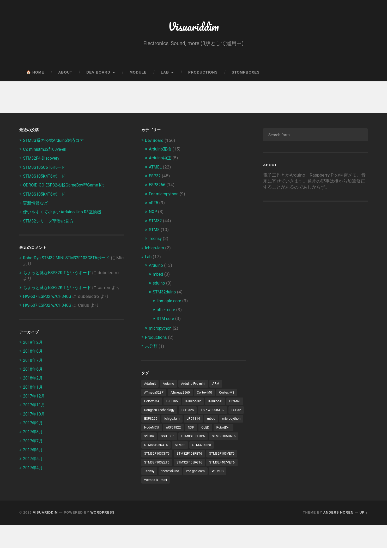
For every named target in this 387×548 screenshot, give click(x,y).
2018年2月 (33, 385)
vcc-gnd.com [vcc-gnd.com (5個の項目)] (181, 494)
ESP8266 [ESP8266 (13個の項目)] (201, 421)
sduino (159, 284)
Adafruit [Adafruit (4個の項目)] (150, 385)
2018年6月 (33, 376)
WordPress (102, 536)
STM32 (156, 222)
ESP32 (155, 177)
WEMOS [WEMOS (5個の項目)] (204, 494)
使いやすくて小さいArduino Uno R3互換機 (65, 213)
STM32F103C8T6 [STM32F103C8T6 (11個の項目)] (158, 467)
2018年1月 (33, 394)
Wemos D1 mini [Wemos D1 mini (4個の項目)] (156, 503)
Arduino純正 (161, 160)
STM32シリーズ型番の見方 (50, 222)
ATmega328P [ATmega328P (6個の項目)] (155, 394)
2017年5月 (33, 465)
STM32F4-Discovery (43, 160)
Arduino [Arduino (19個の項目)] (170, 385)
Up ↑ (363, 536)
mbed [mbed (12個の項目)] (170, 430)
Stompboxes (246, 75)
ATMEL (156, 169)
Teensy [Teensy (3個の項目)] (219, 485)
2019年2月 (33, 349)
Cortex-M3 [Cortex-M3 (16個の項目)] (232, 394)
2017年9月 (33, 430)
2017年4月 (33, 474)
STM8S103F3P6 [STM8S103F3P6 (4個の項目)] (179, 449)
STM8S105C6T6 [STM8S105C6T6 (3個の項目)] (211, 449)
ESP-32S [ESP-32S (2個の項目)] (210, 412)
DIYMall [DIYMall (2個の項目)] (150, 412)
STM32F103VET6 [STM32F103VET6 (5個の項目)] (158, 476)
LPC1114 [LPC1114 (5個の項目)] (151, 430)
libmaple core (170, 302)
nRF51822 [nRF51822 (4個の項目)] (152, 439)
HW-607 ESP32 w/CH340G (49, 303)
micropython (161, 329)
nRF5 (154, 204)
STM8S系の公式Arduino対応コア (55, 142)
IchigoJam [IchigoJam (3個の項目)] (224, 421)
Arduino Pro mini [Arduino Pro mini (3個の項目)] (196, 385)
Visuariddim (193, 27)
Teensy (156, 240)
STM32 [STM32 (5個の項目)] (183, 458)
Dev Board (98, 75)
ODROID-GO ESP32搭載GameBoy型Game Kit (67, 187)
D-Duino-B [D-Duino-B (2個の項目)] (219, 403)
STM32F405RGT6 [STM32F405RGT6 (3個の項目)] (158, 485)
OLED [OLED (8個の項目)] (186, 439)
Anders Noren (338, 536)
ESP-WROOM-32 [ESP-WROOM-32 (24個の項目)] (157, 421)
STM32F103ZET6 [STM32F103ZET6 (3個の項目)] (193, 476)
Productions (203, 75)
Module (138, 75)
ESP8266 (158, 186)
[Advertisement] (307, 250)
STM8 (155, 231)
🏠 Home (35, 75)
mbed (158, 276)
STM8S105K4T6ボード (46, 178)
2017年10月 (35, 421)
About (65, 75)
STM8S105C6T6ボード (46, 169)
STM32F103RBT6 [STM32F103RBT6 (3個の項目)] (193, 467)
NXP (153, 213)
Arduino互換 (161, 151)
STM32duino (165, 293)
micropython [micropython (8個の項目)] (192, 430)
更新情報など (36, 205)
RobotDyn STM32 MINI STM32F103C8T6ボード (70, 259)
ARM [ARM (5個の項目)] (220, 385)
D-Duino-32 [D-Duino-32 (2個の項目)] (196, 403)
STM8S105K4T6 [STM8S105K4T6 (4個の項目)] (157, 458)
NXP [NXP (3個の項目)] (170, 439)
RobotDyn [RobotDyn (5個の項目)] (205, 439)
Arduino (156, 267)
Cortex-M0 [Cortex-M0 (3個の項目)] (209, 394)
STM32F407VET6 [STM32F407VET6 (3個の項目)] (193, 485)
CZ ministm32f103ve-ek (46, 151)
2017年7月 (33, 448)
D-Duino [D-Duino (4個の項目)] (174, 403)
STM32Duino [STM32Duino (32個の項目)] (205, 458)
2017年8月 (33, 439)
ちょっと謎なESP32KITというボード (59, 274)
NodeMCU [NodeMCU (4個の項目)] (217, 430)
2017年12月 (35, 403)
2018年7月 (33, 367)
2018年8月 (33, 358)
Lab (165, 75)
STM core (166, 320)
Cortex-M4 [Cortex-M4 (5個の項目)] (152, 403)
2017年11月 (35, 412)
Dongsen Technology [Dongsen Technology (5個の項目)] (179, 412)
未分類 (151, 347)
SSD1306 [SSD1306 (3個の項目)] (151, 449)
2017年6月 (33, 457)
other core (167, 311)
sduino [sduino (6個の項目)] (225, 439)
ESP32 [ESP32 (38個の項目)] (182, 421)
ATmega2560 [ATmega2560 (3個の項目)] (183, 394)
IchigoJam (155, 249)
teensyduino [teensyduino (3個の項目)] (154, 494)
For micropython (165, 195)
